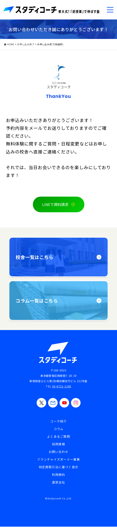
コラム (59, 428)
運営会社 (58, 482)
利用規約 (58, 474)
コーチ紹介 (58, 421)
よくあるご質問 (58, 436)
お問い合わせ (59, 451)
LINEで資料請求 (55, 204)
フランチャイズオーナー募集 (58, 459)
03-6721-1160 (61, 386)
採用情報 (58, 444)
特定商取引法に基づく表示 (58, 467)
